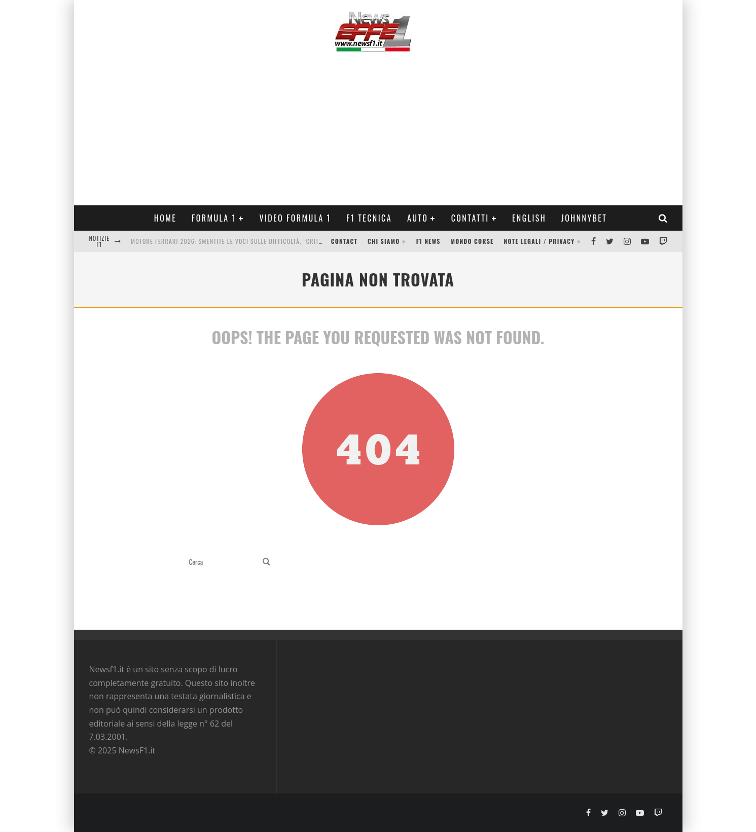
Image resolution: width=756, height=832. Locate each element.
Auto (417, 218)
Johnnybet (584, 218)
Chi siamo (384, 241)
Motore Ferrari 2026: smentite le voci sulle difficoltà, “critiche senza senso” (252, 241)
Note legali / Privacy (539, 241)
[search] (266, 562)
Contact (344, 241)
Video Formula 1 (295, 218)
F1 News (428, 241)
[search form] (224, 562)
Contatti (470, 218)
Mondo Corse (472, 241)
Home (165, 218)
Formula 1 (214, 218)
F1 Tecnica (369, 218)
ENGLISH (529, 218)
